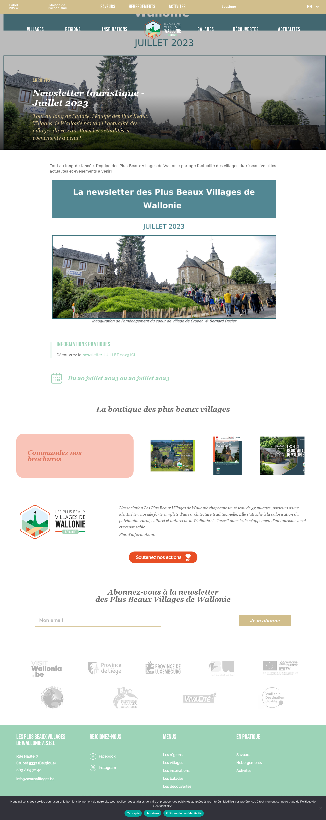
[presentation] (199, 621)
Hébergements (142, 7)
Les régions (172, 755)
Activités (177, 7)
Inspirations (114, 29)
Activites (243, 771)
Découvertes (246, 29)
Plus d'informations (137, 534)
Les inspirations (176, 771)
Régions (73, 29)
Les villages (173, 763)
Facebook (107, 756)
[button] (312, 6)
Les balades (173, 779)
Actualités (289, 29)
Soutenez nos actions (158, 557)
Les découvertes (177, 787)
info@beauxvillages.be (35, 779)
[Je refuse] (320, 808)
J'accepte (133, 813)
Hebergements (249, 763)
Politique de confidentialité (183, 813)
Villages (35, 29)
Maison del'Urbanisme (57, 6)
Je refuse (152, 813)
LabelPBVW (14, 6)
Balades (205, 29)
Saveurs (108, 7)
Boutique (228, 6)
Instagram (107, 768)
